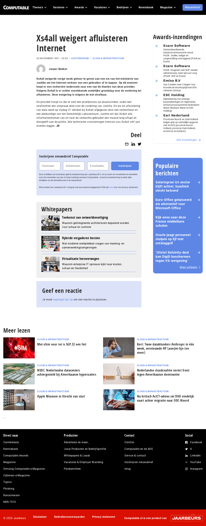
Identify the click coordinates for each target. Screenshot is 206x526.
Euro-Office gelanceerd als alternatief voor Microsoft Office (173, 204)
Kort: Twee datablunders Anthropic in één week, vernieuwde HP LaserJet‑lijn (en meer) (165, 348)
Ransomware (11, 495)
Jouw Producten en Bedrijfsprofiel (85, 448)
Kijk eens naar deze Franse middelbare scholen (171, 221)
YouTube (195, 462)
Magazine (9, 462)
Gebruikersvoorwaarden (69, 516)
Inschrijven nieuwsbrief (138, 462)
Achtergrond (80, 58)
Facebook (196, 442)
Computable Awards (15, 455)
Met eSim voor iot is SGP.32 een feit (61, 344)
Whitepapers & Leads (77, 455)
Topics (7, 482)
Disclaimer (40, 516)
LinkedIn (195, 455)
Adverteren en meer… (77, 442)
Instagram (196, 468)
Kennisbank (10, 448)
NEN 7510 (9, 501)
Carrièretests (11, 442)
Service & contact (135, 455)
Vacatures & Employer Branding (83, 462)
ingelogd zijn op (63, 299)
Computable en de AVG (138, 448)
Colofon (129, 442)
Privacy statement (103, 516)
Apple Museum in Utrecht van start (61, 396)
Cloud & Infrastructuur (108, 58)
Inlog (127, 468)
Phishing (8, 488)
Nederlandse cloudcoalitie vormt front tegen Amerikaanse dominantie (163, 372)
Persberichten (72, 468)
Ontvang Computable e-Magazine (24, 468)
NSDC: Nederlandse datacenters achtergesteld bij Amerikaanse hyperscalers (66, 372)
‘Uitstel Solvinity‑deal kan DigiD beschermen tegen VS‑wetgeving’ (173, 256)
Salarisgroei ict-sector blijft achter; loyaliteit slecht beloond (173, 186)
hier (111, 187)
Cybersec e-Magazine (16, 475)
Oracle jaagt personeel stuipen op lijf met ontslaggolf (173, 239)
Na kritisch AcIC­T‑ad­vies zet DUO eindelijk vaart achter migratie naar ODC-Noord (165, 398)
